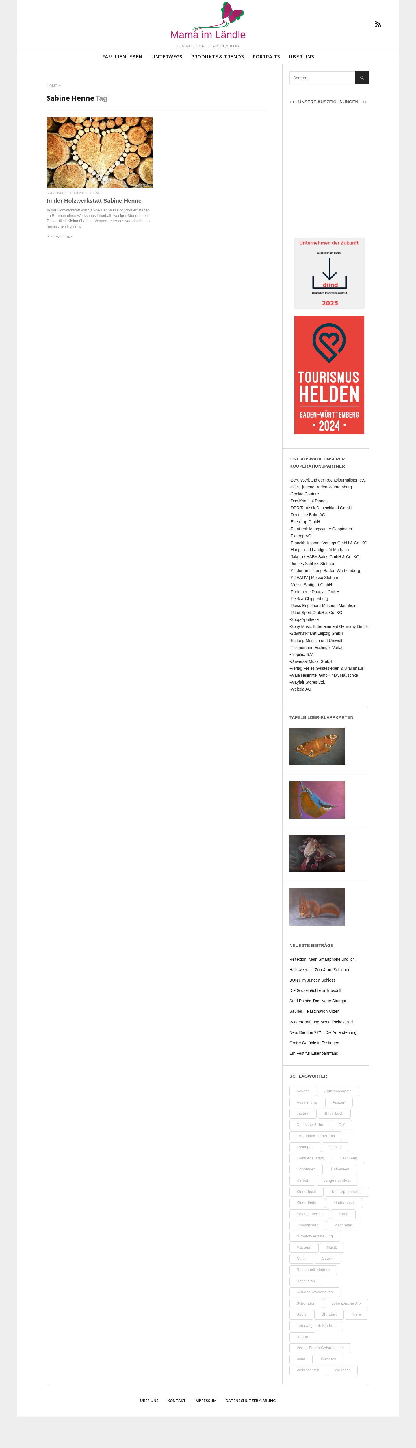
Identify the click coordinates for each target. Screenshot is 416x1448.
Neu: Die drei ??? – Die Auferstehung (322, 1063)
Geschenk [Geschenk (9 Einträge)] (348, 1189)
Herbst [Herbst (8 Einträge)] (302, 1211)
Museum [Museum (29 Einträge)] (304, 1278)
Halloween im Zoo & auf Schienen (319, 1000)
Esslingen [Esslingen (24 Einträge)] (305, 1178)
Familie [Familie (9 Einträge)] (335, 1178)
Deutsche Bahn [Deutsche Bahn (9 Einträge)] (310, 1155)
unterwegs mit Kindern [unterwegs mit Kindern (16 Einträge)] (316, 1356)
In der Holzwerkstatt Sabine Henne (94, 231)
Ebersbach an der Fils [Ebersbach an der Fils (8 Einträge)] (316, 1167)
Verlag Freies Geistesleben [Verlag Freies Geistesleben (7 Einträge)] (320, 1379)
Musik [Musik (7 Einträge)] (332, 1278)
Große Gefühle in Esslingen (314, 1073)
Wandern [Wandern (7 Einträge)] (329, 1390)
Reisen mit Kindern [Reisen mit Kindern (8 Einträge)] (313, 1300)
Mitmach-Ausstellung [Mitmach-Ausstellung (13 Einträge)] (315, 1267)
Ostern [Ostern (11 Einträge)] (328, 1289)
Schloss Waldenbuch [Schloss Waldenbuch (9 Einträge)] (315, 1323)
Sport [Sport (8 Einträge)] (301, 1345)
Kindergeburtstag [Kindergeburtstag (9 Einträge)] (347, 1222)
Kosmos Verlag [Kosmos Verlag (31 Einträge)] (310, 1245)
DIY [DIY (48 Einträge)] (342, 1155)
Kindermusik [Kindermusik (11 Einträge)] (344, 1233)
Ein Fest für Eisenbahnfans (313, 1084)
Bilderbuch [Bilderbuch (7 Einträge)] (334, 1144)
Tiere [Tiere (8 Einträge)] (356, 1345)
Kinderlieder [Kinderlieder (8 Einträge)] (307, 1233)
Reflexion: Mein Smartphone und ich (322, 990)
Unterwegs (166, 87)
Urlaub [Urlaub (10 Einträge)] (302, 1368)
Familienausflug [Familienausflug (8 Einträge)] (310, 1189)
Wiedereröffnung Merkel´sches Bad (321, 1052)
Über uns (301, 87)
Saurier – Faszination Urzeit (314, 1042)
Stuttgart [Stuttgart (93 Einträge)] (329, 1345)
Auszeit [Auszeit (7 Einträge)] (339, 1133)
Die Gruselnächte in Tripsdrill (315, 1021)
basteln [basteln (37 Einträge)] (303, 1144)
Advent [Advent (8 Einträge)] (303, 1122)
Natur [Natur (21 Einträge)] (301, 1289)
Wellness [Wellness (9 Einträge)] (342, 1401)
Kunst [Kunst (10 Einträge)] (343, 1245)
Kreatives (55, 223)
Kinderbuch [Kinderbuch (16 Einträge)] (306, 1222)
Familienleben (122, 87)
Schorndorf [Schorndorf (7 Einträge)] (306, 1334)
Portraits (266, 87)
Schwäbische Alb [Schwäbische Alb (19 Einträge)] (346, 1334)
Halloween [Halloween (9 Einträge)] (340, 1200)
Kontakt (177, 1431)
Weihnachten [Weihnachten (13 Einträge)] (308, 1401)
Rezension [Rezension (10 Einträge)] (306, 1312)
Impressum (205, 1431)
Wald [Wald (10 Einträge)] (301, 1390)
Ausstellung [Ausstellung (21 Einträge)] (307, 1133)
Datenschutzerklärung (251, 1431)
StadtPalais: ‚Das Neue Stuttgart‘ (318, 1031)
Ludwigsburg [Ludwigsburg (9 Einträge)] (308, 1256)
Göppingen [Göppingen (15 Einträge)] (306, 1200)
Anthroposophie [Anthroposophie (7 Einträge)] (338, 1122)
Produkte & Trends (217, 87)
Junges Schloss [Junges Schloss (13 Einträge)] (337, 1211)
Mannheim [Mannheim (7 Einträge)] (343, 1256)
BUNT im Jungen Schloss (312, 1010)
